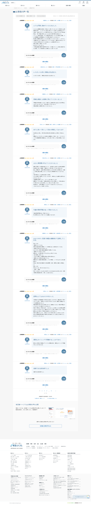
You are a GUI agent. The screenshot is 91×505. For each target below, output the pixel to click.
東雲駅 (59, 158)
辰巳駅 (59, 363)
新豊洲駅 (58, 291)
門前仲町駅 (58, 67)
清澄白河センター (44, 67)
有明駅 (59, 334)
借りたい (38, 5)
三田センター (42, 124)
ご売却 (70, 20)
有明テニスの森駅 (56, 124)
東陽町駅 (58, 94)
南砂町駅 (58, 233)
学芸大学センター (46, 158)
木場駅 (59, 20)
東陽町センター (46, 20)
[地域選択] (13, 2)
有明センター (46, 291)
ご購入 (70, 204)
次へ (55, 390)
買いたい (7, 5)
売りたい (23, 5)
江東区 (55, 20)
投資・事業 (68, 5)
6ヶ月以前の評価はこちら (52, 398)
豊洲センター (47, 204)
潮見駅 (59, 204)
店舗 (83, 5)
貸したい (53, 5)
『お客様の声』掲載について (39, 398)
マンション (65, 20)
